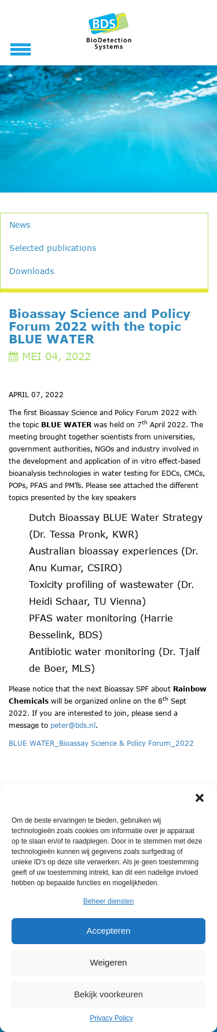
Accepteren (109, 930)
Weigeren (108, 962)
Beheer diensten (108, 901)
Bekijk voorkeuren (108, 994)
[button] (199, 798)
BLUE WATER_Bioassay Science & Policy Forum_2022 (101, 743)
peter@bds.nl (72, 725)
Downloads (31, 271)
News (19, 225)
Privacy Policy (111, 1018)
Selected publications (52, 248)
